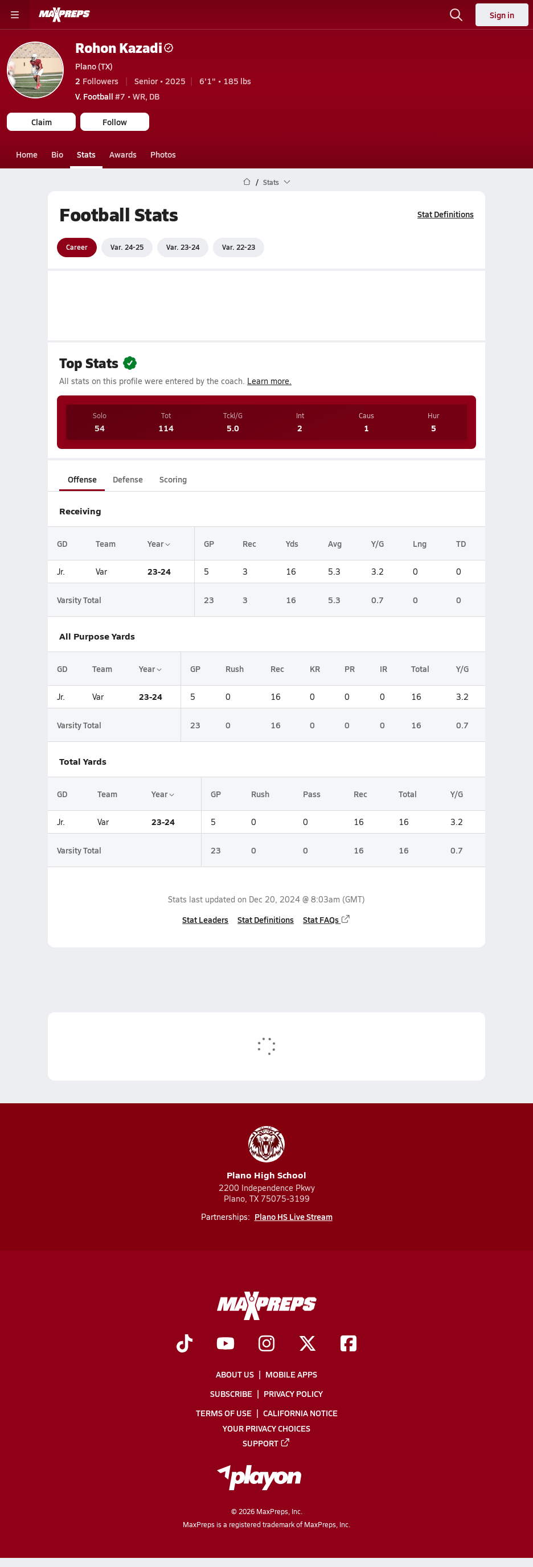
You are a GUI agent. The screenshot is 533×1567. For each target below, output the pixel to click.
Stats (86, 154)
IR (383, 668)
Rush (235, 668)
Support (266, 1443)
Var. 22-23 (238, 246)
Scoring (173, 479)
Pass (312, 794)
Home (27, 154)
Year (158, 543)
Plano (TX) (94, 66)
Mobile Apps (291, 1374)
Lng (420, 543)
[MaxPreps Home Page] (247, 182)
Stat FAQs (327, 919)
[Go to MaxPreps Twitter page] (307, 1344)
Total (420, 668)
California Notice (300, 1413)
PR (350, 668)
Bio (57, 154)
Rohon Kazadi (124, 47)
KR (315, 668)
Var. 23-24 (182, 246)
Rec (249, 543)
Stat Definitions (445, 214)
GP (209, 543)
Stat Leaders (205, 919)
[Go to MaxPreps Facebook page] (348, 1344)
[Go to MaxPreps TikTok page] (184, 1344)
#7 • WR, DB (117, 96)
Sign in (502, 14)
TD (461, 543)
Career (77, 246)
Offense (82, 479)
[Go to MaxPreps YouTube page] (225, 1344)
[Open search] (456, 15)
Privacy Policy (293, 1393)
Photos (163, 154)
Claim (41, 121)
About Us (235, 1374)
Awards (123, 154)
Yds (292, 543)
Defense (128, 479)
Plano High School (266, 1153)
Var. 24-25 (127, 246)
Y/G (377, 543)
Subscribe (231, 1393)
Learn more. (269, 381)
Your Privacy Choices (266, 1428)
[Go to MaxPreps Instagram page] (266, 1344)
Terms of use (224, 1413)
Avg (335, 543)
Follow (114, 121)
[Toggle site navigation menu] (15, 15)
